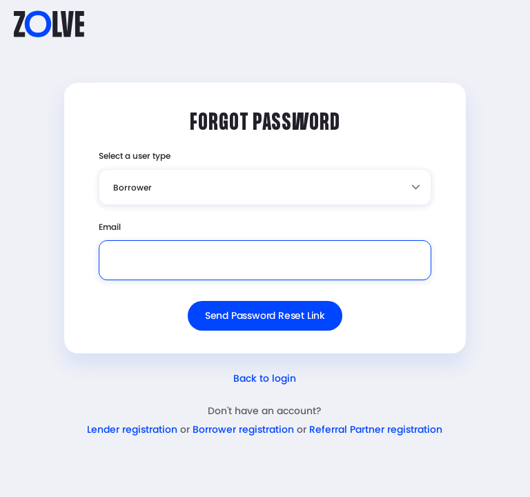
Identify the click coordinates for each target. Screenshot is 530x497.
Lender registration (132, 429)
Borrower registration (243, 429)
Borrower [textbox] (132, 187)
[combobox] (265, 187)
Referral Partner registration (375, 429)
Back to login (264, 378)
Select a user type (134, 156)
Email (110, 227)
